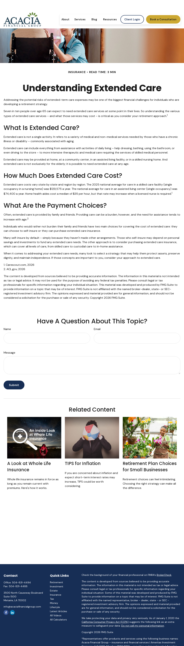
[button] (65, 9)
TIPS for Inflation (83, 463)
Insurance (55, 594)
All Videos (55, 615)
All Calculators (58, 619)
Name (7, 329)
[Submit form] (14, 385)
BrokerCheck (164, 575)
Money (54, 603)
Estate (54, 590)
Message (9, 352)
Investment (56, 586)
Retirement (56, 582)
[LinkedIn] (12, 612)
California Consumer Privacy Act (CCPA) (105, 622)
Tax (52, 598)
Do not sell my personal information (142, 625)
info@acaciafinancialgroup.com (22, 606)
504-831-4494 (21, 582)
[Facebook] (6, 612)
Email (97, 329)
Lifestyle (55, 607)
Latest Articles (58, 611)
